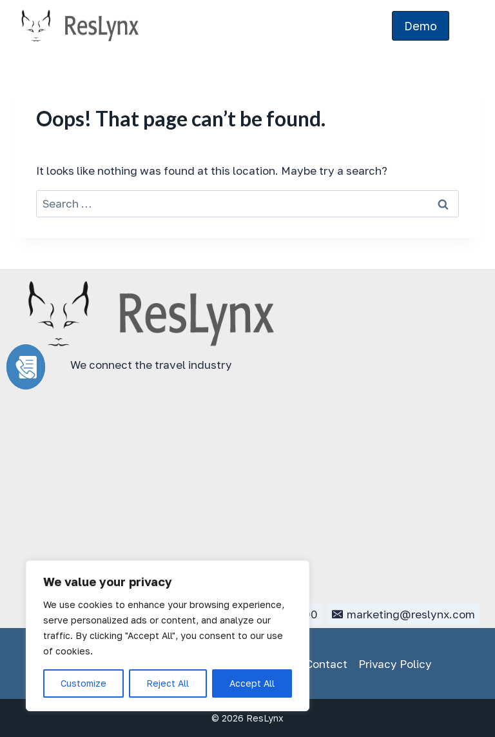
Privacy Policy (395, 664)
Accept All (252, 683)
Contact (326, 664)
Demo (420, 26)
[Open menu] (468, 26)
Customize (83, 683)
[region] (167, 635)
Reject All (167, 683)
